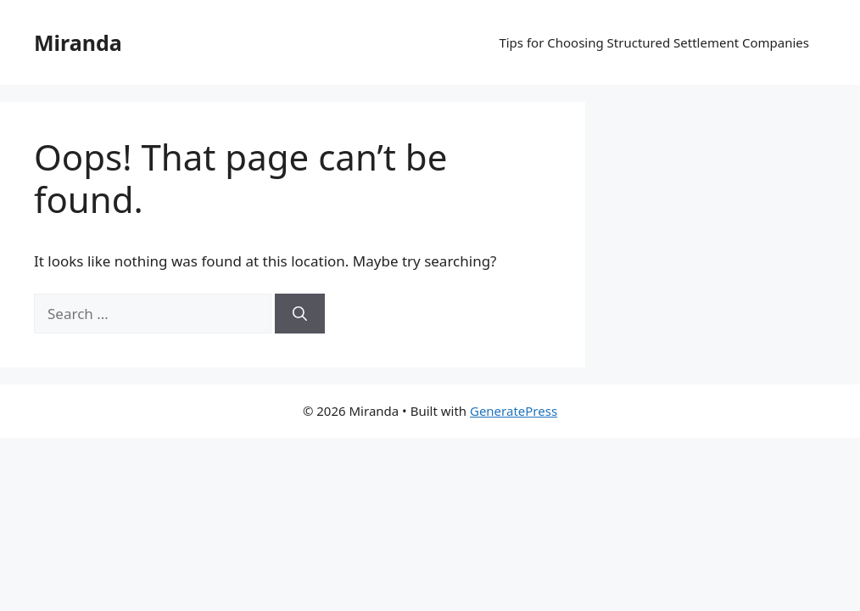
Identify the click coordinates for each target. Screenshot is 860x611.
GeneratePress (513, 410)
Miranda (78, 42)
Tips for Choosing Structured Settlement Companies (654, 42)
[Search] (300, 314)
